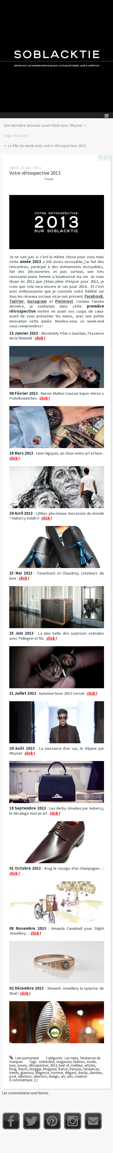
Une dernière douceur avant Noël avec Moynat (43, 125)
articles (89, 1065)
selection (40, 1076)
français (76, 1069)
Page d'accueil (16, 135)
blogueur (49, 1069)
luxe (12, 1065)
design (54, 1076)
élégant (70, 1072)
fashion (79, 1061)
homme (57, 1072)
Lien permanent (24, 1058)
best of (64, 1065)
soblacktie (46, 1061)
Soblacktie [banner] (56, 56)
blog (12, 1069)
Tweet (48, 179)
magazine (63, 1061)
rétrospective (38, 1065)
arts (70, 1076)
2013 (53, 1065)
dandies (95, 1072)
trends (14, 1072)
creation (80, 1076)
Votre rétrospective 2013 (35, 173)
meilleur (76, 1065)
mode (91, 1061)
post (12, 1076)
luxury (22, 1065)
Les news (71, 1058)
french (23, 1069)
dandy (83, 1072)
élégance (42, 1072)
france (63, 1069)
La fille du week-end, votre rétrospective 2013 (47, 145)
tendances (91, 1069)
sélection (24, 1076)
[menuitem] (44, 125)
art (63, 1076)
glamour (27, 1072)
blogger (35, 1069)
